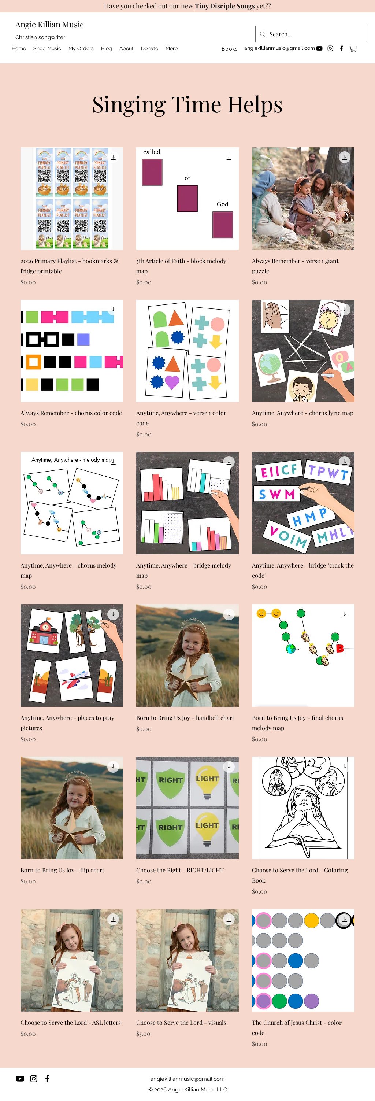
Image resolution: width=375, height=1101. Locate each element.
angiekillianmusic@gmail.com (279, 48)
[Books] (229, 48)
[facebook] (341, 48)
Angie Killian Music (49, 24)
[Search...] (310, 34)
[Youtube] (319, 48)
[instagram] (330, 48)
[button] (353, 48)
